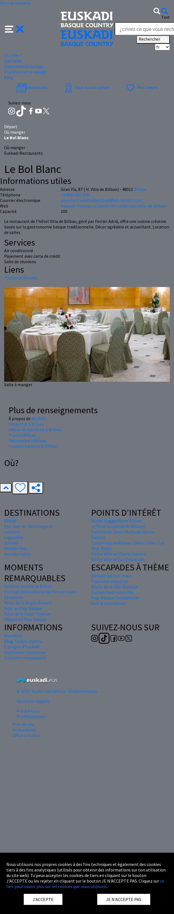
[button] (14, 28)
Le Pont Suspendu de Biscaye (118, 526)
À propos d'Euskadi (21, 646)
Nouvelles (13, 635)
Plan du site (23, 724)
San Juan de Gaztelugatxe (28, 526)
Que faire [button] (12, 61)
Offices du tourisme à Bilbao (35, 429)
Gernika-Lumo (17, 554)
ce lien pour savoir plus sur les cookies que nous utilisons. (85, 883)
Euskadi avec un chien (111, 575)
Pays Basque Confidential (115, 597)
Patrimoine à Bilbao (27, 440)
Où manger (14, 132)
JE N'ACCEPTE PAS (123, 899)
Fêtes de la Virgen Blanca (27, 602)
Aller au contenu (15, 3)
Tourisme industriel (109, 581)
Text (165, 17)
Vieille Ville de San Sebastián (117, 559)
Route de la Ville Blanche (114, 586)
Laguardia (13, 537)
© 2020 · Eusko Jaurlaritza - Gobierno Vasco (57, 691)
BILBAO (38, 418)
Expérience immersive (25, 652)
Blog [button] (8, 77)
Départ (10, 126)
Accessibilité (24, 730)
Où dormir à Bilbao (26, 424)
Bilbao (140, 189)
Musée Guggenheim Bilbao (116, 520)
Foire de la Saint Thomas (27, 614)
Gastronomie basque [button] (23, 66)
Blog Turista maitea (23, 641)
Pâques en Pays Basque (25, 619)
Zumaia (11, 543)
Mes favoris (141, 87)
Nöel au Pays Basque (23, 608)
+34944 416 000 (75, 194)
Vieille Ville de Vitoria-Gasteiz (119, 554)
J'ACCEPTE (43, 899)
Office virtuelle (26, 735)
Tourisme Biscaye (20, 277)
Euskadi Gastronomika (112, 592)
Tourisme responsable (25, 657)
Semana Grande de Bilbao (28, 586)
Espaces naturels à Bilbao (33, 446)
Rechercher (153, 39)
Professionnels (31, 716)
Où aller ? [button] (13, 55)
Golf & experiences (108, 603)
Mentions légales (33, 701)
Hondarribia (15, 548)
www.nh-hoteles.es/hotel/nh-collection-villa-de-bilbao (113, 206)
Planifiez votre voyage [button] (25, 72)
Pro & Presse (29, 711)
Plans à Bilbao (22, 435)
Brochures (32, 87)
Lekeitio (12, 531)
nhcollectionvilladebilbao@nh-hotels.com (101, 200)
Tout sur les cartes (86, 87)
